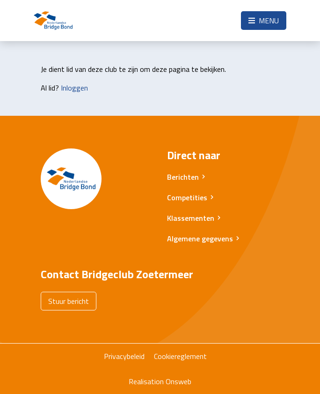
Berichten (183, 177)
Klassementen (190, 218)
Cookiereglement (180, 356)
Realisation (146, 381)
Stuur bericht (68, 301)
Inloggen (74, 87)
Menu (263, 20)
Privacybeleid (124, 356)
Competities (187, 197)
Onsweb (178, 381)
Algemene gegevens (200, 238)
